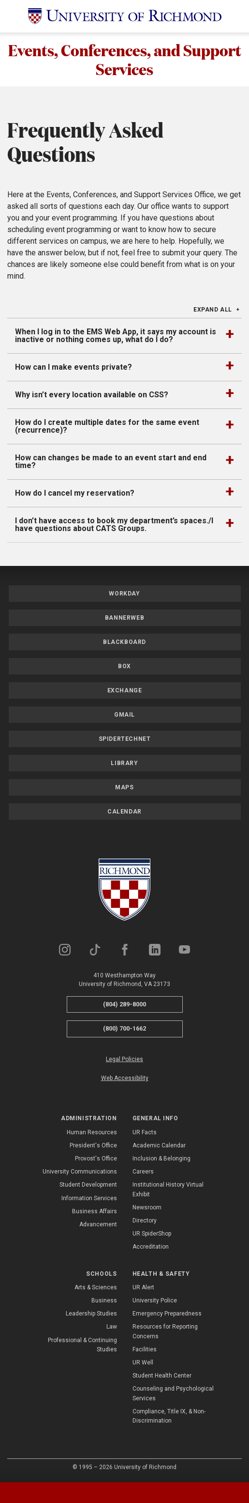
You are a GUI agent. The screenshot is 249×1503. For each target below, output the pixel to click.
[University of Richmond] (124, 16)
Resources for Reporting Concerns (165, 1332)
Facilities (144, 1349)
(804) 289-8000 (124, 1004)
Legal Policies (124, 1059)
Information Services (89, 1198)
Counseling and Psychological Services (173, 1394)
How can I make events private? (73, 367)
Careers (143, 1172)
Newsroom (146, 1208)
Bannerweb (124, 618)
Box (124, 666)
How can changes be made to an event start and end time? (110, 462)
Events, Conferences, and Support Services (124, 59)
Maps (124, 787)
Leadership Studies (91, 1314)
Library (124, 763)
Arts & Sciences (95, 1287)
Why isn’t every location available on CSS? (91, 395)
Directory (144, 1221)
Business (104, 1301)
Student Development (88, 1185)
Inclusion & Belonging (161, 1159)
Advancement (98, 1224)
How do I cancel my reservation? (74, 493)
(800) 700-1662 (124, 1029)
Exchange (124, 691)
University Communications (80, 1172)
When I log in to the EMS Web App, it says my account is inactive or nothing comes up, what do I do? (115, 336)
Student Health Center (161, 1376)
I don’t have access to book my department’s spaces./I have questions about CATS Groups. (114, 525)
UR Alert (143, 1287)
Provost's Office (96, 1159)
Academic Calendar (159, 1146)
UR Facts (144, 1132)
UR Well (142, 1363)
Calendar (124, 812)
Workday (124, 594)
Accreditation (150, 1247)
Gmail (124, 715)
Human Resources (92, 1132)
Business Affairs (94, 1211)
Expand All (212, 310)
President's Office (93, 1146)
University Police (154, 1301)
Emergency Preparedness (167, 1314)
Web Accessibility (124, 1078)
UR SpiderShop (151, 1234)
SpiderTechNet (125, 739)
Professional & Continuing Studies (82, 1345)
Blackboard (124, 642)
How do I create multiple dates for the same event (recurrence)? (107, 426)
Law (111, 1327)
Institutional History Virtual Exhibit (168, 1190)
